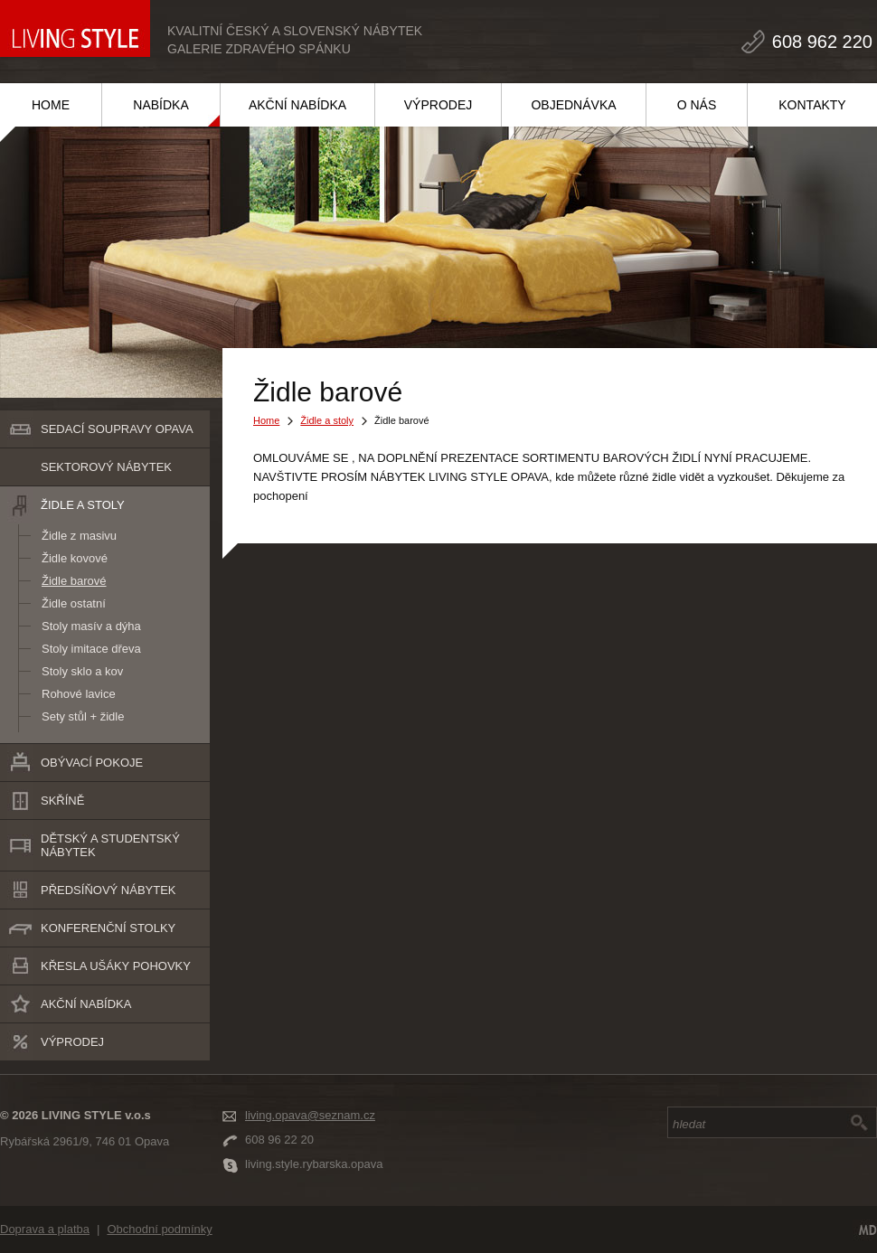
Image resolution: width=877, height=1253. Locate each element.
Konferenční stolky (108, 928)
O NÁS (697, 105)
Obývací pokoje (92, 762)
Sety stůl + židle (83, 716)
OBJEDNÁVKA (573, 105)
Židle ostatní (74, 603)
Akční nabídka (86, 1004)
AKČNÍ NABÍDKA (297, 105)
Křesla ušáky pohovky (116, 966)
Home (266, 420)
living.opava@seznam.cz (310, 1115)
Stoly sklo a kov (82, 671)
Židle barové (74, 581)
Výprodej (72, 1042)
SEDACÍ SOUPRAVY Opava (117, 429)
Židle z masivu (79, 535)
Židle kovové (75, 558)
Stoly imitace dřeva (91, 648)
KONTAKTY (811, 105)
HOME (51, 105)
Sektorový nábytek (106, 467)
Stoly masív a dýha (91, 626)
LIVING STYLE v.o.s (75, 28)
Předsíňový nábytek (108, 890)
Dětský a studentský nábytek (110, 845)
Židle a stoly (83, 505)
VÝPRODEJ (438, 105)
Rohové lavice (79, 694)
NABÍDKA (160, 105)
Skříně (62, 800)
